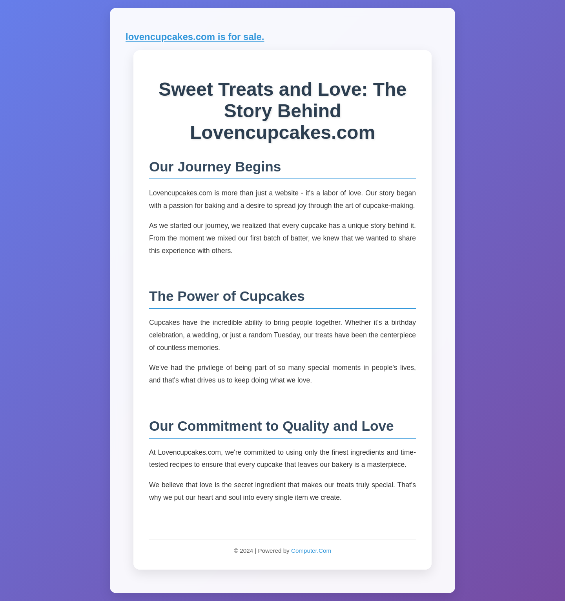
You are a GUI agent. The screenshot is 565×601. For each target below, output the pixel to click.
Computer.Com (311, 550)
